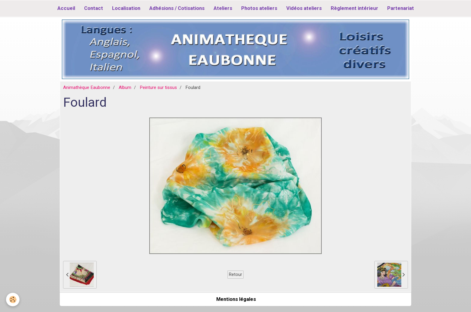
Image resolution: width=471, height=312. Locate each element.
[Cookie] (13, 299)
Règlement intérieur (354, 8)
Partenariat (400, 8)
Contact (93, 8)
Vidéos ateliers (304, 8)
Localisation (126, 8)
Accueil (66, 8)
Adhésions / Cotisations (177, 8)
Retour (235, 274)
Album (125, 87)
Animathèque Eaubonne (86, 87)
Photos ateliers (259, 8)
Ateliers (223, 8)
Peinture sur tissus (158, 87)
